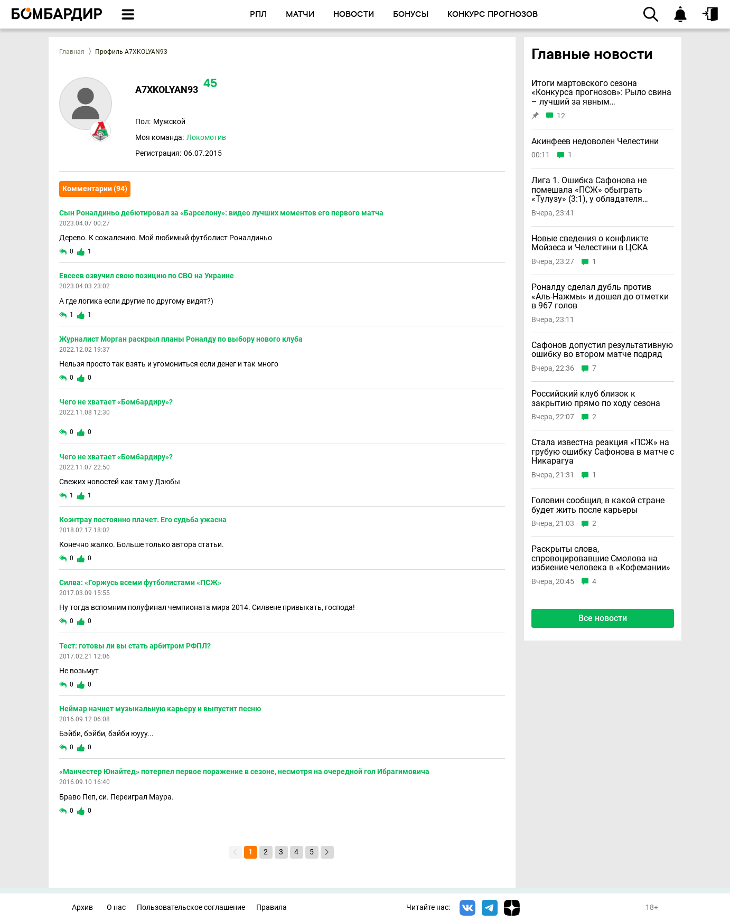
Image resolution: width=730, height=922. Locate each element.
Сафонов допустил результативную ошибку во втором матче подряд (602, 350)
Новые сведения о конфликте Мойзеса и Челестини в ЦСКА (589, 243)
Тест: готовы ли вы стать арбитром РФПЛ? (135, 646)
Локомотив (206, 137)
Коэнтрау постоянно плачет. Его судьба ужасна (143, 519)
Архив (82, 907)
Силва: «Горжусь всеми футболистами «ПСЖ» (140, 582)
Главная (72, 51)
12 (561, 116)
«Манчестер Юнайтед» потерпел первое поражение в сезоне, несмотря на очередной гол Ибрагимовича (244, 771)
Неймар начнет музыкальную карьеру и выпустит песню (160, 708)
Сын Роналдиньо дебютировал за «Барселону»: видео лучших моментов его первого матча (221, 213)
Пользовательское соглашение (191, 907)
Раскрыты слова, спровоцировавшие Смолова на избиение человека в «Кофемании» (600, 558)
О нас (116, 907)
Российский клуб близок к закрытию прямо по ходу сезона (595, 398)
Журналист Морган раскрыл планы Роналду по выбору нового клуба (181, 339)
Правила (271, 907)
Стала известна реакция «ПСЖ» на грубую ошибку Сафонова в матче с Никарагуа (602, 452)
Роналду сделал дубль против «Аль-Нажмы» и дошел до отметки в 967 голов (600, 297)
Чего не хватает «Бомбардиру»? (116, 402)
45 (210, 84)
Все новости (602, 618)
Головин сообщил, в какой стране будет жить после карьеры (598, 505)
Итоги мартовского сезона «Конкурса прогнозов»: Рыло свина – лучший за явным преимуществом (601, 93)
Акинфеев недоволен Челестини (595, 141)
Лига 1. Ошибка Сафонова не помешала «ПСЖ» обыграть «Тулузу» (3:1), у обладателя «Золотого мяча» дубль (589, 190)
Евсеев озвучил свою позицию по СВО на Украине (146, 275)
